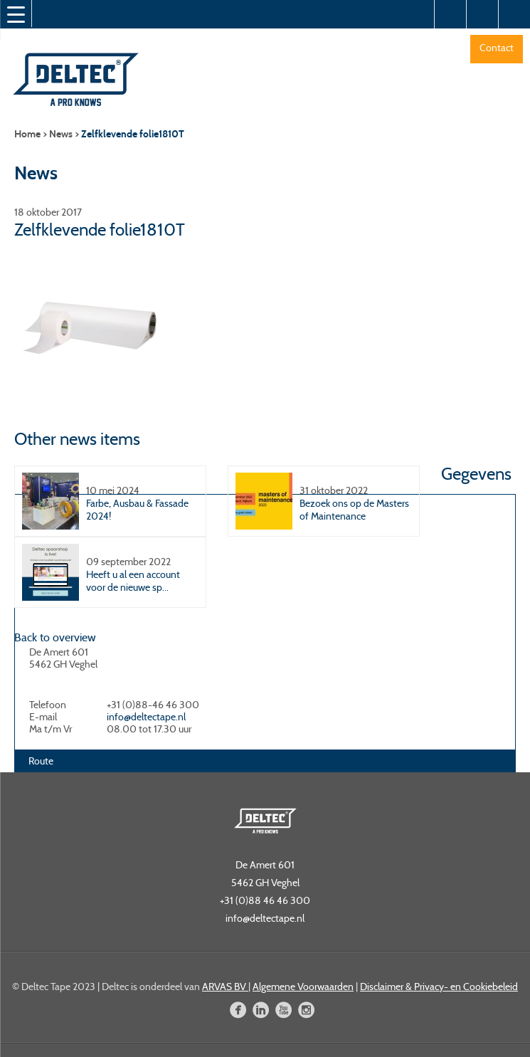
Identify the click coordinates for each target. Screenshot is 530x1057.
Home (27, 134)
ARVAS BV (225, 986)
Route (40, 760)
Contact (496, 47)
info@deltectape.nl (146, 716)
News (61, 134)
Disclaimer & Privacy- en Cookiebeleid (439, 986)
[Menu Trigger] (16, 14)
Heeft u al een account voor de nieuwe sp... (133, 581)
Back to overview (55, 637)
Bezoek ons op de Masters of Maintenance (354, 509)
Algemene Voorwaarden (303, 986)
